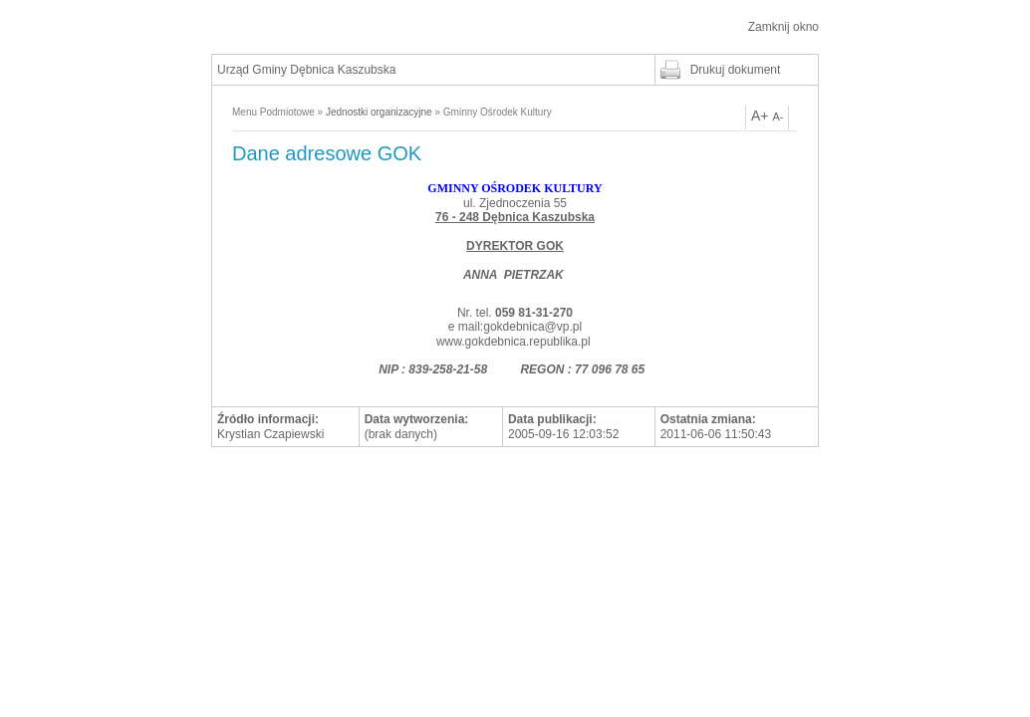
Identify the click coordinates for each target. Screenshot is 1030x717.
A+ (760, 115)
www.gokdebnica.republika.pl (513, 342)
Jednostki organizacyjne (379, 112)
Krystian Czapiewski (270, 434)
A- (777, 116)
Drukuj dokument (735, 70)
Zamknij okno (783, 27)
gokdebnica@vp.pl (532, 327)
